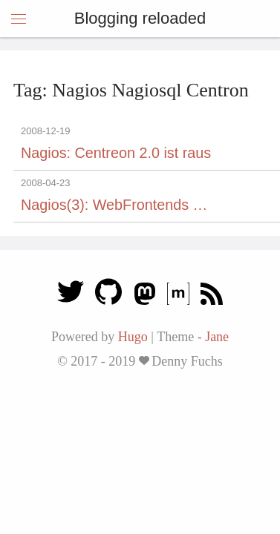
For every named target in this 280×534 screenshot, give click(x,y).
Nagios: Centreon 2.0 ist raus (116, 153)
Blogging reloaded (140, 18)
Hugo (133, 336)
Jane (217, 336)
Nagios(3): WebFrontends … (114, 205)
